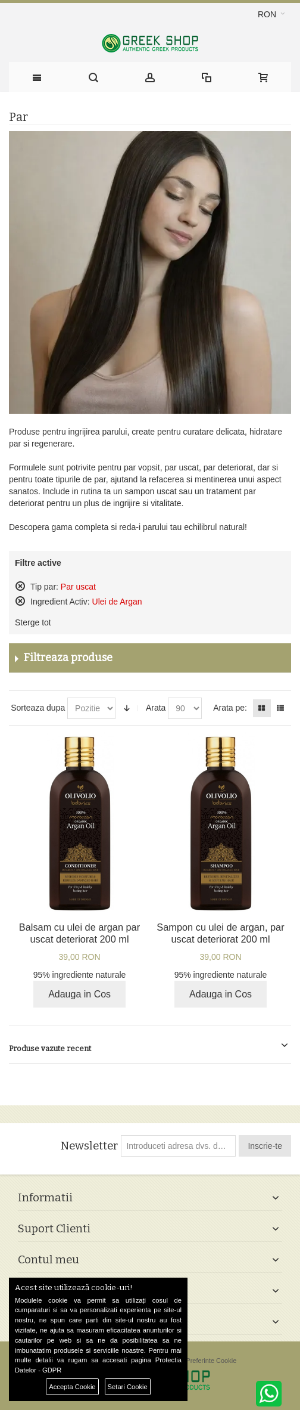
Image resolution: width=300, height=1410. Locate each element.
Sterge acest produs (20, 586)
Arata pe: (230, 707)
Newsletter (89, 1145)
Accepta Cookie (72, 1386)
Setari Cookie (128, 1386)
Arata (155, 707)
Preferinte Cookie (211, 1360)
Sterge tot (33, 622)
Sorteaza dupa (38, 707)
